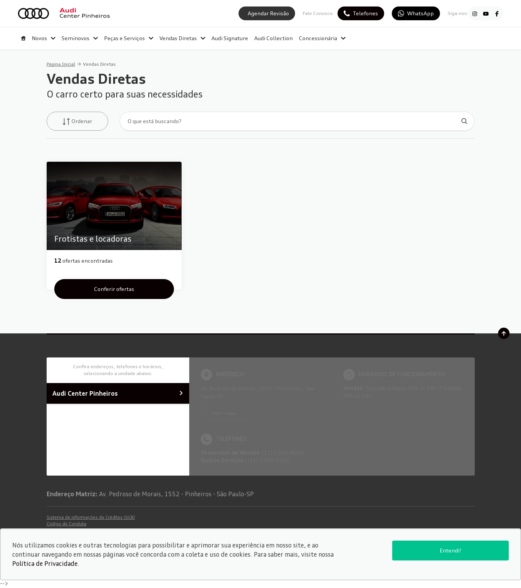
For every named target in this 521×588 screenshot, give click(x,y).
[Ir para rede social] (474, 13)
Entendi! (450, 550)
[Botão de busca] (464, 121)
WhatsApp (420, 13)
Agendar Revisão (268, 13)
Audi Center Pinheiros (117, 393)
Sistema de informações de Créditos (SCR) (91, 517)
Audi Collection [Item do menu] (273, 38)
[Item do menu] (23, 38)
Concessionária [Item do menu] (322, 38)
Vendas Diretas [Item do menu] (182, 38)
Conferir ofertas (114, 289)
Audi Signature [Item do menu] (229, 38)
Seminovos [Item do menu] (80, 38)
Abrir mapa (225, 413)
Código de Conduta (66, 523)
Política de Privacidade (45, 563)
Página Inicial (61, 64)
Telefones (365, 13)
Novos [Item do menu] (43, 38)
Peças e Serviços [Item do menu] (128, 38)
